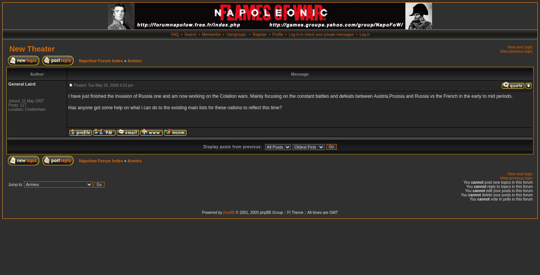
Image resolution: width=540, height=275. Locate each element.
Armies (134, 60)
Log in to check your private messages (321, 34)
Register (259, 34)
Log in (365, 34)
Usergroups (236, 34)
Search (191, 34)
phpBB (229, 212)
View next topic (520, 47)
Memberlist (211, 34)
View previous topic (516, 51)
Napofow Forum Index (101, 60)
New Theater (32, 49)
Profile (277, 34)
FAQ (175, 34)
